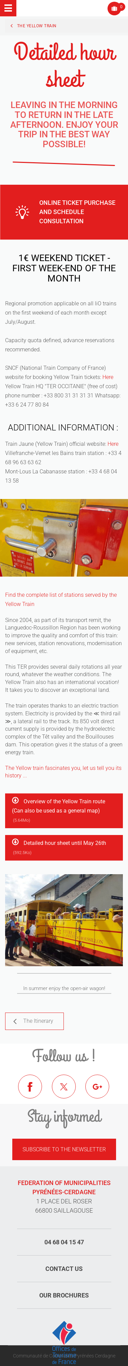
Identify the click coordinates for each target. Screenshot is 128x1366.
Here (107, 377)
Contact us (64, 1268)
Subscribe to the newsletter (64, 1149)
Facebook (35, 1092)
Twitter (69, 1092)
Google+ (102, 1092)
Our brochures (64, 1295)
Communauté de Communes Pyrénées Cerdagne (64, 1356)
